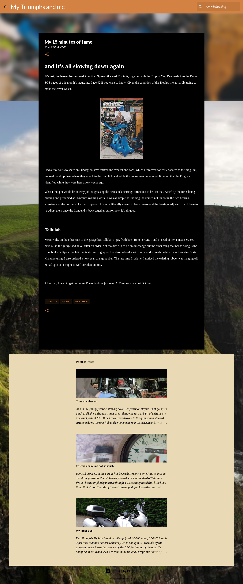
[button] (47, 54)
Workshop (81, 301)
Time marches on (86, 401)
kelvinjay (130, 578)
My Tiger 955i (84, 530)
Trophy (66, 301)
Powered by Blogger (122, 571)
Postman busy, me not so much (95, 466)
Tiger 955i (51, 301)
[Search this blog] (220, 6)
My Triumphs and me (38, 6)
